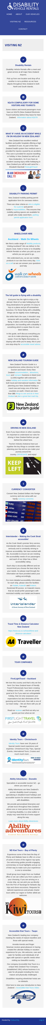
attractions (34, 372)
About (19, 14)
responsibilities (19, 209)
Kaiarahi (22, 585)
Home (9, 14)
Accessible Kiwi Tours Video (27, 988)
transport (18, 375)
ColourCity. (15, 1020)
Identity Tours (14, 743)
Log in (41, 1020)
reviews (19, 710)
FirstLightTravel (31, 167)
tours (8, 375)
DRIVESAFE (22, 454)
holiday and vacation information (24, 380)
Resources (30, 21)
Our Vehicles (32, 14)
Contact (23, 29)
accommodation (21, 372)
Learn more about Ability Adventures (23, 821)
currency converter (25, 499)
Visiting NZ (15, 21)
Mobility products (33, 243)
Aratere (33, 585)
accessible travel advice (30, 344)
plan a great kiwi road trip (27, 396)
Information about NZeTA (27, 117)
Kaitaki (15, 585)
